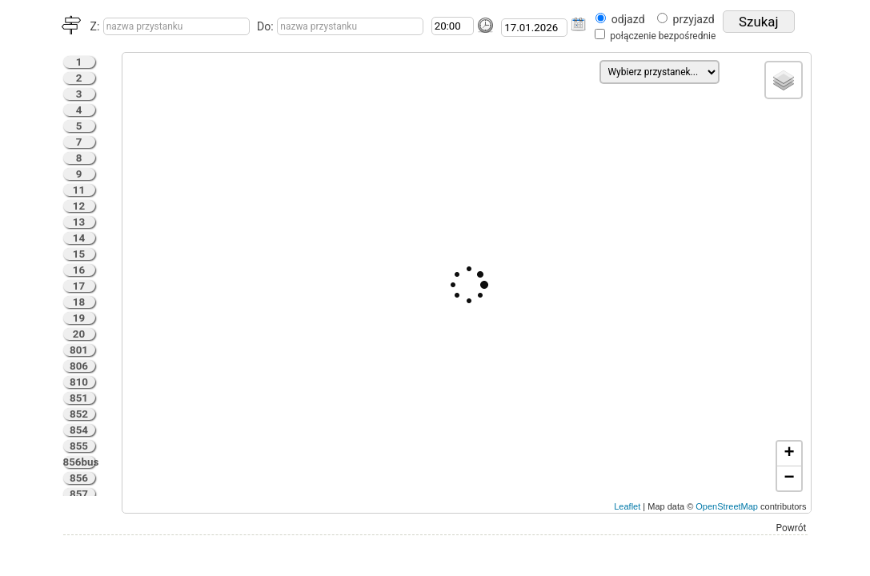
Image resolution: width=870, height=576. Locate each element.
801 (79, 350)
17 (79, 286)
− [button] (789, 478)
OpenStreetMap (727, 506)
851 (79, 398)
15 (79, 254)
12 (79, 206)
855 (79, 446)
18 (79, 302)
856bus (79, 462)
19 (79, 318)
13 (79, 222)
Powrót (791, 528)
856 (79, 478)
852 (79, 414)
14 (79, 238)
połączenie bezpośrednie (663, 36)
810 (79, 382)
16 (79, 270)
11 (79, 190)
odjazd (628, 19)
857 (79, 494)
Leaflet (627, 506)
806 (79, 366)
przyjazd (694, 19)
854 (79, 430)
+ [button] (789, 454)
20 (79, 334)
